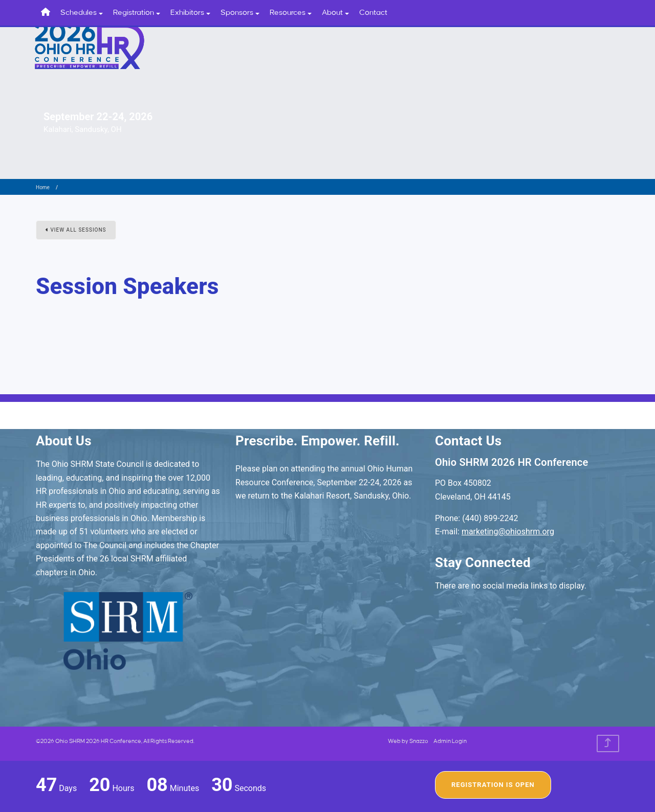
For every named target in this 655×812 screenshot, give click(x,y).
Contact (373, 13)
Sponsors (240, 13)
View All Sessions (76, 230)
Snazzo (418, 741)
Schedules (81, 13)
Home (43, 187)
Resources (291, 13)
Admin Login (450, 741)
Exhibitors (190, 13)
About (335, 13)
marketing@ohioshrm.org (508, 531)
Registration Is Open (493, 784)
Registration (136, 13)
